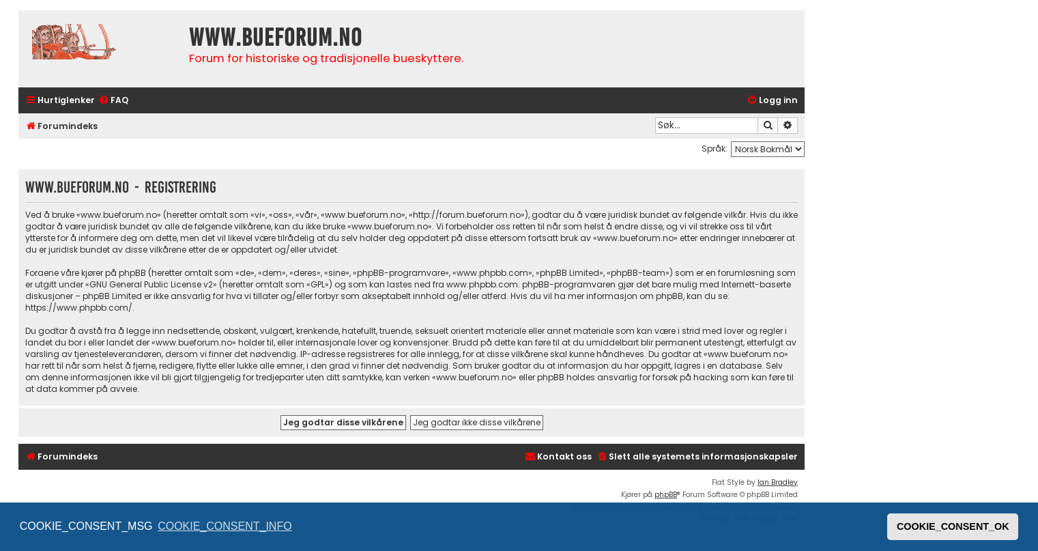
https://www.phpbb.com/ (78, 307)
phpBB (665, 495)
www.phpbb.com (482, 284)
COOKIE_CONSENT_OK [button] (953, 526)
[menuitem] (113, 100)
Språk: (714, 148)
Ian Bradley (778, 482)
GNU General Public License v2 (151, 284)
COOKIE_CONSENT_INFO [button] (224, 526)
